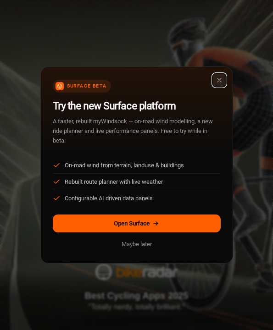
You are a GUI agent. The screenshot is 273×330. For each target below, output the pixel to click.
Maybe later (137, 244)
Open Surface (136, 223)
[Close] (219, 80)
